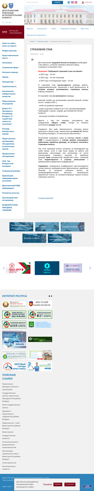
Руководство (42, 29)
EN (6, 22)
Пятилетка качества (10, 193)
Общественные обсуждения (8, 102)
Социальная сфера (11, 68)
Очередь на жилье (70, 227)
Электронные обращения (36, 35)
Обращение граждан (68, 29)
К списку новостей (45, 198)
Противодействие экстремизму (10, 199)
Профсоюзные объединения (8, 155)
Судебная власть (9, 87)
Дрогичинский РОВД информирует (11, 187)
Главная (32, 41)
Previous (4, 268)
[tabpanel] (27, 336)
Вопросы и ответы (31, 238)
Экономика (8, 63)
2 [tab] (51, 296)
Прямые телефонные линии (20, 226)
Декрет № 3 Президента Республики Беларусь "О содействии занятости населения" (7, 116)
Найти (57, 2)
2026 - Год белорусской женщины (7, 163)
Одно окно (85, 29)
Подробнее (47, 484)
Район (53, 29)
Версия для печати (32, 59)
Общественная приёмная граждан (57, 238)
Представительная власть (10, 57)
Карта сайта (88, 2)
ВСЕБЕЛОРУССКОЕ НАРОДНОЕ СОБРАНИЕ (10, 207)
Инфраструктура (10, 51)
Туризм (6, 77)
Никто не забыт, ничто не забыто (9, 45)
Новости (29, 29)
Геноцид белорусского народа (8, 131)
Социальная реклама (11, 171)
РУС (3, 22)
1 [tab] (49, 296)
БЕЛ (10, 22)
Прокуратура (9, 82)
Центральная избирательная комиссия (8, 93)
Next (89, 268)
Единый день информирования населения (10, 178)
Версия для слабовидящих (15, 32)
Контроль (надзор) (10, 72)
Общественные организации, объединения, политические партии (8, 144)
